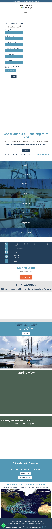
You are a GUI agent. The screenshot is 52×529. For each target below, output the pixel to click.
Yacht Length (11, 60)
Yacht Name (11, 54)
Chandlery (26, 213)
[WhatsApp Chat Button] (3, 525)
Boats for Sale (26, 232)
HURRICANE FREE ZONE (43, 155)
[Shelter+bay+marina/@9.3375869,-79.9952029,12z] (26, 305)
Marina (26, 165)
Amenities (26, 203)
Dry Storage (26, 184)
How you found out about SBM (13, 67)
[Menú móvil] (26, 12)
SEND (14, 76)
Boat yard (26, 174)
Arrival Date (10, 36)
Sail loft (26, 193)
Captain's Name (12, 48)
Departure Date (11, 42)
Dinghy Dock (26, 223)
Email (8, 30)
